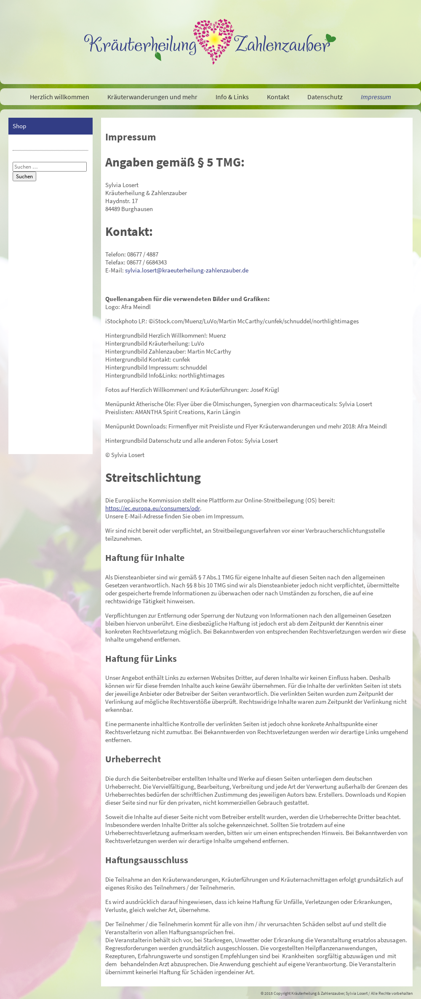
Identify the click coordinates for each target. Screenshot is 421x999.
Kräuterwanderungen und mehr (152, 96)
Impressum (376, 96)
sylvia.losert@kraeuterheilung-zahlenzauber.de (186, 270)
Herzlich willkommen (59, 96)
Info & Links (232, 96)
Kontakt (278, 96)
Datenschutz (325, 96)
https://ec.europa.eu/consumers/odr (152, 508)
